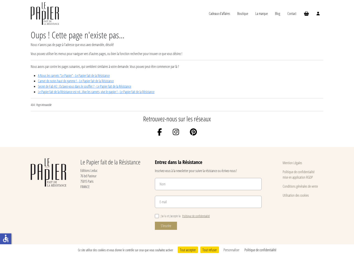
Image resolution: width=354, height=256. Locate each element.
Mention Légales (292, 162)
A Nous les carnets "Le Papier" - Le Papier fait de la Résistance (74, 75)
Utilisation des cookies (296, 195)
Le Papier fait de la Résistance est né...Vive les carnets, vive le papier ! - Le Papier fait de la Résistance (96, 91)
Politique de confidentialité (196, 216)
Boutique (242, 13)
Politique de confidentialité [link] (260, 249)
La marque (261, 13)
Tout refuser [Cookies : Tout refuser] (210, 249)
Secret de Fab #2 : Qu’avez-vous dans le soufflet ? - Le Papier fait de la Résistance (84, 86)
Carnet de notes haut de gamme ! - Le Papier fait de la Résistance (76, 80)
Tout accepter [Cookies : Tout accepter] (188, 249)
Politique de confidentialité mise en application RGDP (298, 174)
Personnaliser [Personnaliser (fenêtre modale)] (231, 249)
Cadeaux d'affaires (219, 13)
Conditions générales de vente (300, 186)
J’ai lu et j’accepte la (182, 216)
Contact (291, 13)
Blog (277, 13)
